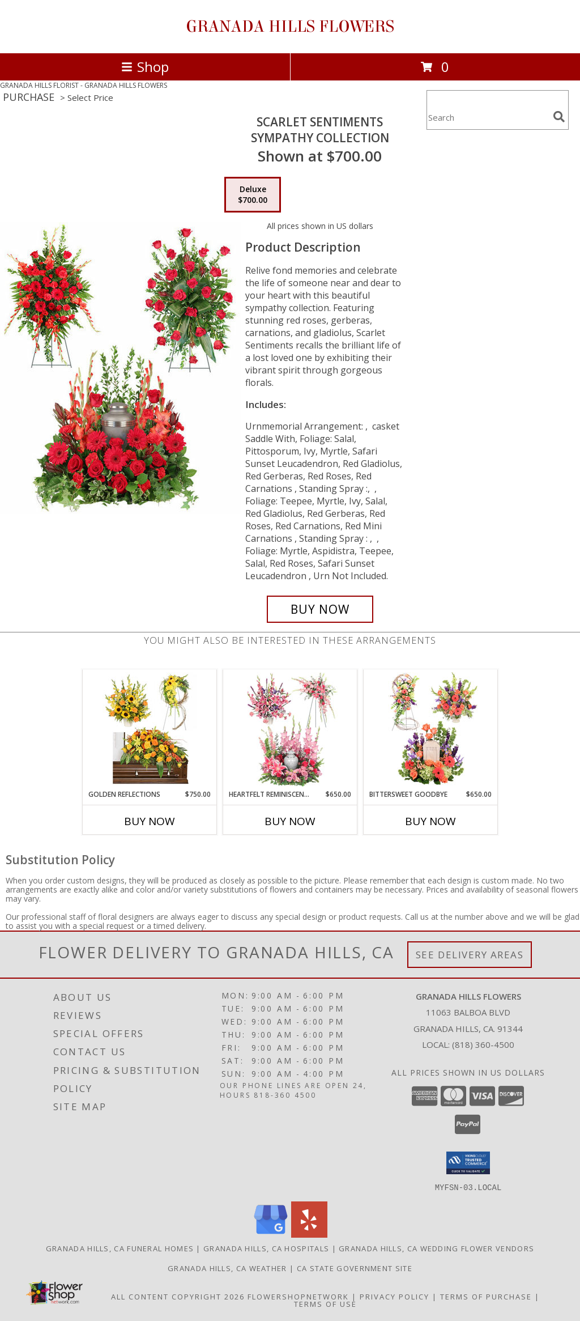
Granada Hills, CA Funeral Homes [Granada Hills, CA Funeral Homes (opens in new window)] (120, 1248)
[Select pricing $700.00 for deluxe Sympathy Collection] (252, 195)
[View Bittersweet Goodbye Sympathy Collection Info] (430, 729)
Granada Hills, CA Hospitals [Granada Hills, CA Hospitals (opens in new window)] (266, 1248)
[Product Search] (487, 117)
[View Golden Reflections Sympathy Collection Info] (150, 729)
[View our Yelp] (309, 1234)
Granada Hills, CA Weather (227, 1268)
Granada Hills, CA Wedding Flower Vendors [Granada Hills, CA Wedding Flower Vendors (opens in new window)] (436, 1248)
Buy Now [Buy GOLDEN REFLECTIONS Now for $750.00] (149, 821)
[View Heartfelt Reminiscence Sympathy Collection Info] (290, 729)
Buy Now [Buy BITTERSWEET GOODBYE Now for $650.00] (430, 821)
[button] (468, 1163)
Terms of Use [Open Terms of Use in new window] (325, 1303)
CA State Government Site (354, 1268)
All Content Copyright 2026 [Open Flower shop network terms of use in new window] (178, 1296)
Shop (145, 66)
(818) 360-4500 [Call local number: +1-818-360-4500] (483, 1044)
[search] (559, 117)
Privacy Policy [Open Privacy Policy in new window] (394, 1296)
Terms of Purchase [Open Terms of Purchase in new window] (486, 1296)
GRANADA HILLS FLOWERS (290, 26)
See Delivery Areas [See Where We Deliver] (470, 954)
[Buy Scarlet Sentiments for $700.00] (320, 609)
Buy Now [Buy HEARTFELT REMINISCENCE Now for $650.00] (290, 821)
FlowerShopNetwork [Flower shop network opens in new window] (298, 1296)
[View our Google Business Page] (271, 1234)
